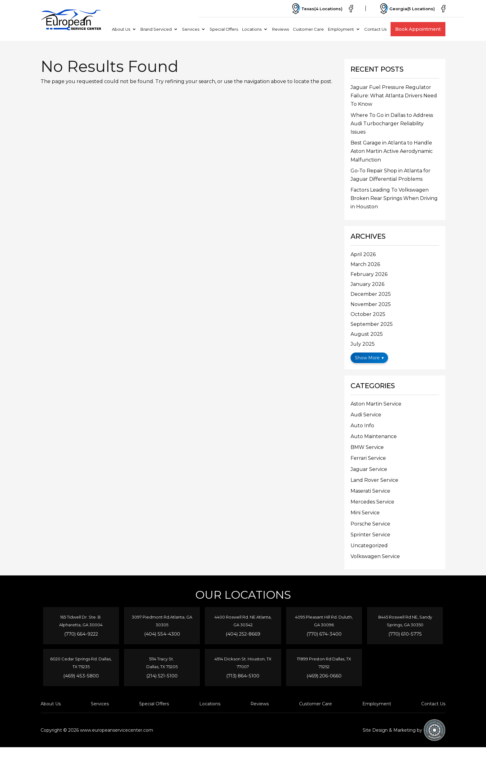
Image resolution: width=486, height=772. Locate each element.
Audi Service (366, 415)
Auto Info (362, 425)
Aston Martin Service (376, 404)
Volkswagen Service (375, 556)
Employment (341, 29)
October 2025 (368, 314)
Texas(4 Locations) (316, 8)
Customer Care (308, 29)
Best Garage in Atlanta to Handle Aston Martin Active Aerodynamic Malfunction (392, 151)
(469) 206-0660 (324, 676)
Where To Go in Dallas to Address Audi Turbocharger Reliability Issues (392, 123)
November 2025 (371, 304)
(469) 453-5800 (81, 676)
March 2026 (365, 264)
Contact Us (375, 29)
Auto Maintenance (374, 436)
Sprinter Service (370, 535)
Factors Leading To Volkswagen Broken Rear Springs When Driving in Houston (394, 198)
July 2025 (363, 344)
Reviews (280, 29)
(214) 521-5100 (162, 676)
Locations (252, 29)
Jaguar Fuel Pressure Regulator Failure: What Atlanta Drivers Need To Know (394, 95)
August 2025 (367, 334)
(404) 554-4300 (162, 634)
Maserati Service (370, 491)
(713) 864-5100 (242, 676)
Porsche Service (370, 524)
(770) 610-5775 (405, 634)
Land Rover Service (374, 480)
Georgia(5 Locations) (406, 8)
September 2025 (372, 324)
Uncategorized (369, 545)
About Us (121, 29)
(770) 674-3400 (324, 634)
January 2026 (367, 284)
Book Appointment (418, 29)
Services (190, 29)
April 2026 (363, 254)
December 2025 (371, 294)
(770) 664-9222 (81, 634)
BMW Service (367, 447)
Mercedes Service (372, 502)
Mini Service (365, 513)
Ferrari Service (368, 458)
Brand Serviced (156, 29)
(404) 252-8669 (243, 634)
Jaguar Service (369, 469)
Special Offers (224, 29)
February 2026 (369, 274)
